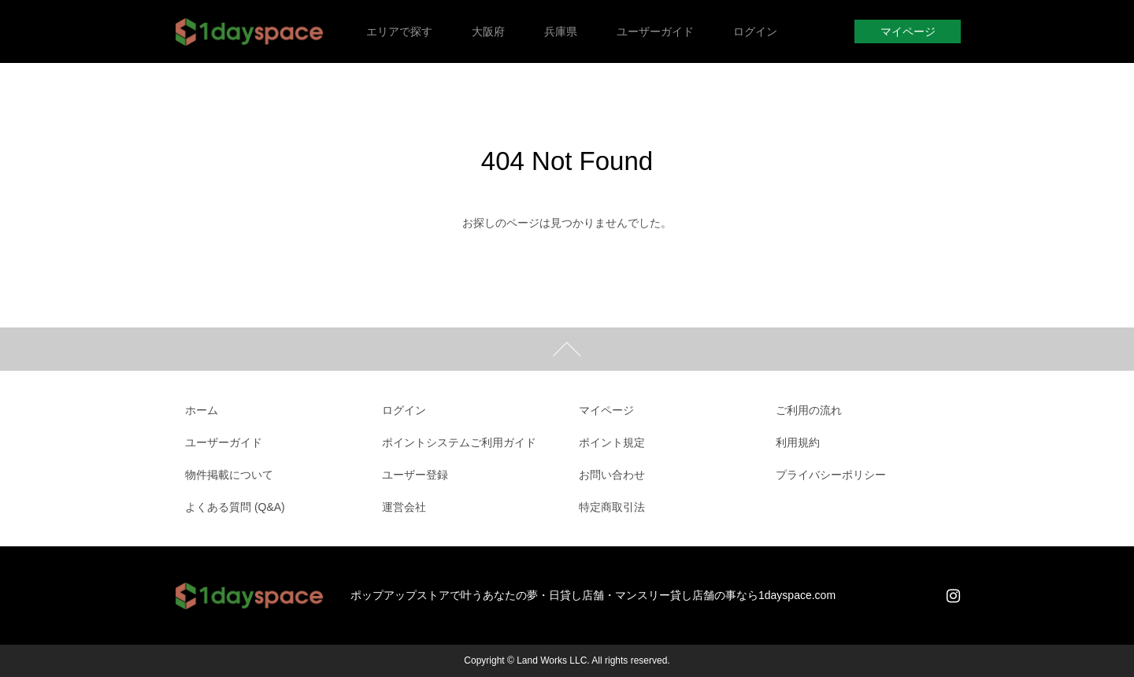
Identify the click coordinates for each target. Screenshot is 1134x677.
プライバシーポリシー (831, 474)
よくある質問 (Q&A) (235, 507)
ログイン (404, 410)
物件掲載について (229, 474)
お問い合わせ (612, 474)
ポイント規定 (612, 442)
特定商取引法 (612, 507)
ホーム (201, 410)
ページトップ (567, 349)
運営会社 (404, 507)
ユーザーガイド (223, 442)
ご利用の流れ (809, 410)
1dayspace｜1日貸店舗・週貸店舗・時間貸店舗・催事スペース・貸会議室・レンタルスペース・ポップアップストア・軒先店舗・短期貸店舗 (250, 31)
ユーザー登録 (415, 474)
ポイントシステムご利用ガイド (459, 442)
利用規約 (798, 442)
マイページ (908, 31)
